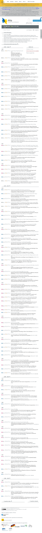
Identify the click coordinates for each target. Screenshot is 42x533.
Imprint (15, 510)
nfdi (24, 1)
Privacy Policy (11, 510)
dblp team (17, 508)
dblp (8, 1)
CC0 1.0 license (23, 509)
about (20, 1)
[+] (3, 44)
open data (15, 509)
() (23, 149)
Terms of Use (6, 510)
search (16, 1)
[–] (3, 32)
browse (11, 1)
